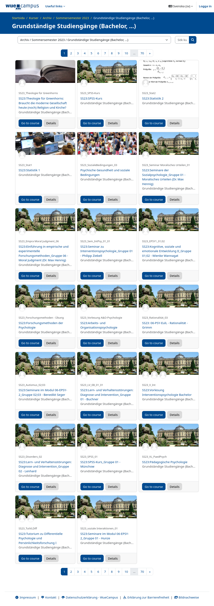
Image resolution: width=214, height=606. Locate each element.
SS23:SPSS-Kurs (91, 98)
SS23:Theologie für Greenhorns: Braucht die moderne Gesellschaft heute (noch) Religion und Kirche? (43, 102)
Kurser (34, 18)
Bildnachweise (186, 597)
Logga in (205, 6)
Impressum (25, 597)
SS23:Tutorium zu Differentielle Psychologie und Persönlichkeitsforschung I (41, 538)
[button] (181, 6)
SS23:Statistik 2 (152, 98)
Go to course (30, 123)
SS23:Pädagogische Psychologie (164, 462)
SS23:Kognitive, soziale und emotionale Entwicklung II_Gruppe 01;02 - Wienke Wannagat (166, 251)
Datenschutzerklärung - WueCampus (89, 597)
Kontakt (48, 597)
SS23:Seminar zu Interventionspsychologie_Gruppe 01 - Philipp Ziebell (106, 251)
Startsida (18, 18)
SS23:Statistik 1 (29, 170)
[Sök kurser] (182, 40)
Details (51, 123)
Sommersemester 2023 (72, 18)
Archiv (47, 18)
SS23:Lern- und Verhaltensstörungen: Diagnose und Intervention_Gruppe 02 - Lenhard (45, 466)
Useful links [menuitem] (53, 6)
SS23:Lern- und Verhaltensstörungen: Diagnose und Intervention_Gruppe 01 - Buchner (106, 394)
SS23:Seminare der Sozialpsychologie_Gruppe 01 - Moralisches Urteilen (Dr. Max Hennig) (163, 177)
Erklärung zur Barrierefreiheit (146, 597)
